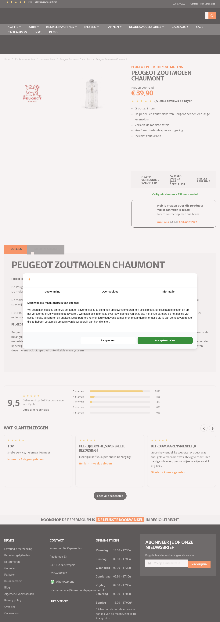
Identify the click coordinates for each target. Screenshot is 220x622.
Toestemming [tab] (51, 291)
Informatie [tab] (168, 291)
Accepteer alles (165, 340)
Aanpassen (108, 340)
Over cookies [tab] (110, 291)
